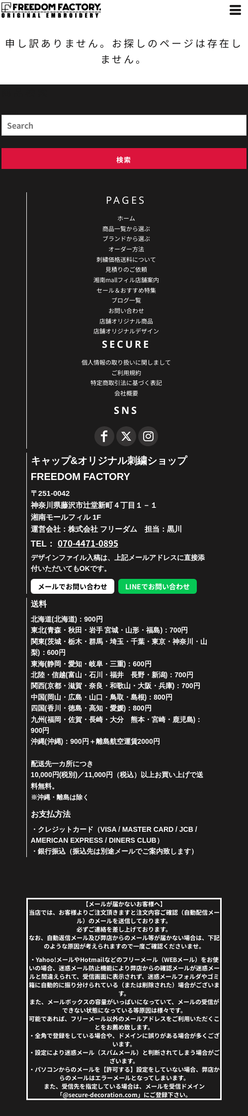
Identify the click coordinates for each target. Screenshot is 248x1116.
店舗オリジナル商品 (126, 321)
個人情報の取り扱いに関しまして (126, 362)
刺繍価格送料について (126, 259)
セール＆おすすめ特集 (126, 290)
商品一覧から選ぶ (126, 228)
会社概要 (126, 393)
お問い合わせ (126, 310)
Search (9, 111)
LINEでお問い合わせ (157, 586)
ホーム (126, 218)
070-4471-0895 (88, 543)
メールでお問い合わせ (72, 586)
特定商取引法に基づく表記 (126, 382)
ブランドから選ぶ (126, 238)
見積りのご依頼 (126, 269)
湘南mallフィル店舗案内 (126, 279)
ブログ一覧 (126, 300)
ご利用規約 (126, 372)
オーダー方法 (126, 248)
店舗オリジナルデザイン (126, 330)
